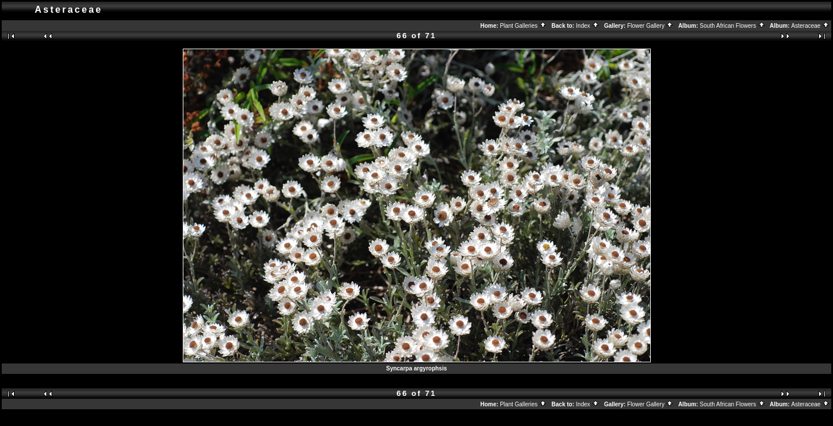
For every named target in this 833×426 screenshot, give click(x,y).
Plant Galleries (523, 26)
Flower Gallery (650, 26)
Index (587, 26)
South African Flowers (732, 26)
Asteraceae (810, 26)
